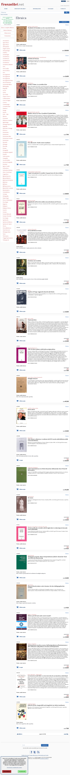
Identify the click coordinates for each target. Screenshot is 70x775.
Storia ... (5, 226)
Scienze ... (5, 212)
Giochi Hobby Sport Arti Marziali (7, 160)
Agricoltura (6, 42)
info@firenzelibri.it (44, 758)
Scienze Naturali (7, 214)
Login (62, 5)
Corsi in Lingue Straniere (6, 100)
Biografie (5, 88)
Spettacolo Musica (7, 222)
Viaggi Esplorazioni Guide (8, 238)
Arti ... (4, 72)
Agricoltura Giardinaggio (6, 45)
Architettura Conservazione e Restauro (7, 59)
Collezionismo (6, 98)
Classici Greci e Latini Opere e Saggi (8, 96)
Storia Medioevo (7, 228)
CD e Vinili (5, 94)
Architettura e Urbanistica (6, 61)
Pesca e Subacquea (7, 200)
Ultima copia (22, 50)
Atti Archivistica (7, 82)
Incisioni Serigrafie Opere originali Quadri (7, 162)
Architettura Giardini (6, 63)
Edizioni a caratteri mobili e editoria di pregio (8, 120)
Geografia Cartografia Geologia (5, 158)
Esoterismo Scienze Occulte (8, 138)
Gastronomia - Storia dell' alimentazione (6, 156)
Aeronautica (6, 40)
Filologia (5, 144)
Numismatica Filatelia (6, 190)
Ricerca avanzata (4, 14)
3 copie (21, 460)
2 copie (21, 667)
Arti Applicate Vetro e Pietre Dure (8, 80)
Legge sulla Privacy (34, 755)
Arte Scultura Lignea (6, 70)
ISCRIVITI (44, 745)
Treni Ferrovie (6, 230)
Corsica (5, 102)
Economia (5, 118)
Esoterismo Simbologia (6, 140)
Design (4, 110)
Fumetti (5, 154)
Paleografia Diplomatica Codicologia (6, 196)
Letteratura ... (6, 168)
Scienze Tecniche (7, 216)
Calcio (4, 92)
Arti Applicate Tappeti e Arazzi (7, 78)
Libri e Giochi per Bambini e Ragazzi (7, 172)
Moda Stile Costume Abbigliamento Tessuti (8, 188)
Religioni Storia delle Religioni (7, 208)
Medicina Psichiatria (8, 180)
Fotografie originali (8, 152)
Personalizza (7, 771)
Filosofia (5, 146)
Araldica (5, 52)
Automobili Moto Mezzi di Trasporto (7, 84)
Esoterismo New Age (7, 136)
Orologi (5, 194)
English (68, 1)
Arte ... (4, 66)
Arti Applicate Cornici (6, 76)
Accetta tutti (22, 771)
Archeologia (6, 54)
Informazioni (37, 8)
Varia (4, 234)
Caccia (4, 90)
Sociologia (5, 218)
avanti (66, 734)
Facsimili (5, 142)
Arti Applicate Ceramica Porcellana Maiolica (8, 74)
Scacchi (5, 210)
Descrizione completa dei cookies (14, 767)
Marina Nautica (6, 178)
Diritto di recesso (25, 755)
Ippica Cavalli (6, 166)
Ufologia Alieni (6, 232)
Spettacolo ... (6, 220)
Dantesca (5, 108)
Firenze (4, 148)
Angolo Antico (6, 48)
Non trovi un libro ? (20, 8)
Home (5, 8)
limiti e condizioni (7, 24)
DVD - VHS (5, 114)
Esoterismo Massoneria (5, 134)
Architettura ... (6, 56)
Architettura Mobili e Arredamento (8, 65)
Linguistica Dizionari (5, 174)
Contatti (63, 8)
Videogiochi (6, 240)
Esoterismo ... (6, 132)
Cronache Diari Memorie (6, 106)
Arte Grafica (6, 68)
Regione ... (5, 204)
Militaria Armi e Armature (7, 186)
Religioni (5, 206)
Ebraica (5, 116)
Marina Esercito (7, 176)
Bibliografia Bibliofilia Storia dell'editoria (7, 86)
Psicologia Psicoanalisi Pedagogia (6, 202)
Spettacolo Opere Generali (7, 224)
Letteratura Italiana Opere (7, 170)
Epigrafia (5, 126)
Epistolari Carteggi (7, 128)
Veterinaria (5, 236)
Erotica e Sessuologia (6, 130)
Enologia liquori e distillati (7, 124)
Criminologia (6, 104)
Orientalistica (6, 192)
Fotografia (5, 150)
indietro (19, 734)
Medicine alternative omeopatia (5, 182)
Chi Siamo (50, 8)
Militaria (5, 184)
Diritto (4, 112)
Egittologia (5, 122)
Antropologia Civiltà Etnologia (7, 51)
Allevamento (6, 46)
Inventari (5, 164)
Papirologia (6, 198)
